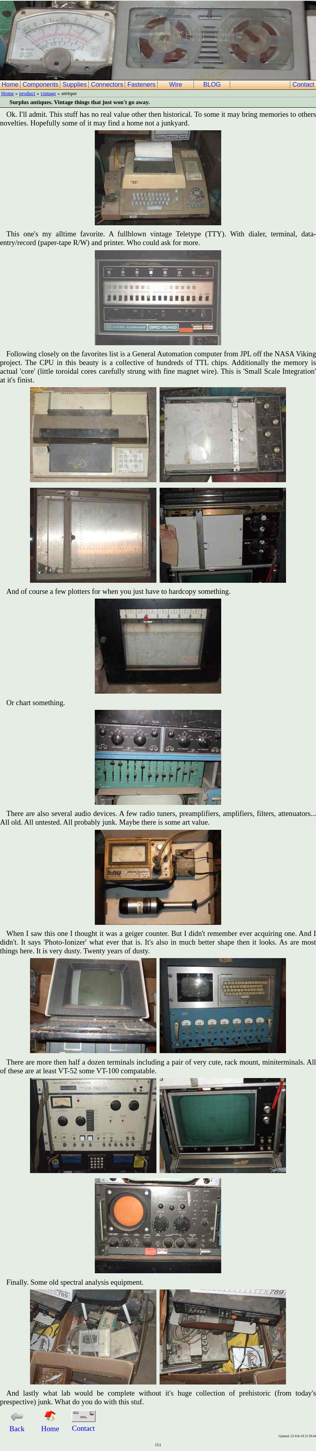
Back (16, 1424)
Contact (304, 84)
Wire (176, 84)
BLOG (212, 84)
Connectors (108, 84)
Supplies (75, 84)
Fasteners (142, 84)
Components (41, 84)
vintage (48, 93)
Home (11, 84)
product (27, 93)
